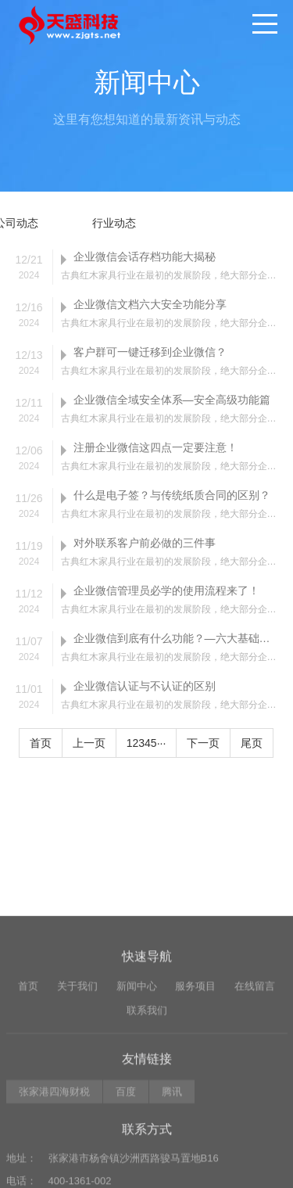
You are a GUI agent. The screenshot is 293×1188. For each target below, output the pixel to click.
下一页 (203, 743)
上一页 (89, 743)
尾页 (252, 743)
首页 (41, 743)
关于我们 (77, 1080)
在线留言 (254, 1080)
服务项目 (195, 1080)
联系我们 (147, 1104)
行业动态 (114, 223)
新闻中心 (136, 1080)
